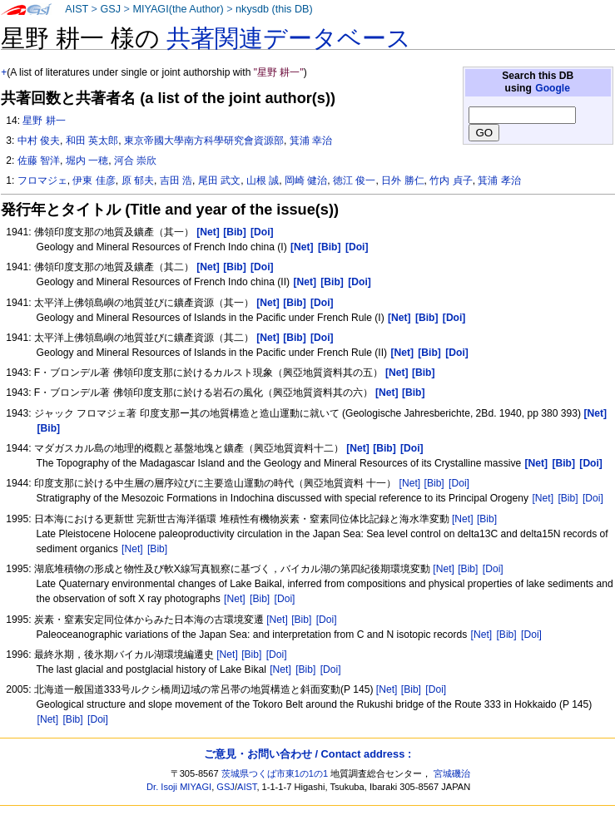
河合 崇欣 (135, 160)
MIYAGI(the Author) (177, 9)
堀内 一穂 (87, 160)
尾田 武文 (219, 180)
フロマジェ (42, 180)
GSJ (110, 9)
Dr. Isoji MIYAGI (178, 787)
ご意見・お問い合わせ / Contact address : (307, 754)
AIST (76, 9)
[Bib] (434, 483)
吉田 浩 (176, 180)
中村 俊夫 (38, 140)
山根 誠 (262, 180)
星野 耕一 (43, 120)
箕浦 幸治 (311, 140)
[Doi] (459, 483)
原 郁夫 (138, 180)
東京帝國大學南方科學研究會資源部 (204, 140)
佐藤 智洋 (38, 160)
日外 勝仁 (402, 180)
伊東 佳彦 (93, 180)
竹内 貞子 (450, 180)
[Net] (410, 483)
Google (552, 88)
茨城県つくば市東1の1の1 (275, 773)
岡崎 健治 (306, 180)
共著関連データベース (288, 38)
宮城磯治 (452, 773)
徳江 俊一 (354, 180)
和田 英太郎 (92, 140)
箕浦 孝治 (499, 180)
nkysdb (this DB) (274, 9)
